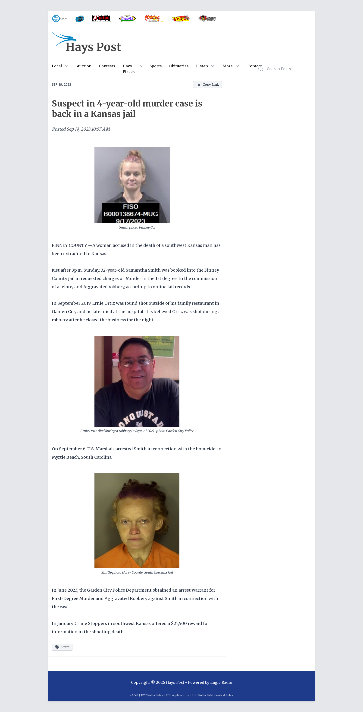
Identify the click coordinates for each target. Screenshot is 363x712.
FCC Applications (177, 695)
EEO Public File (202, 695)
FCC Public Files (152, 695)
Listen (202, 66)
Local (57, 66)
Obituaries (179, 66)
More (228, 66)
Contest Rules (223, 695)
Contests (107, 66)
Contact (254, 66)
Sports (156, 66)
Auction (84, 66)
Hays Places (129, 69)
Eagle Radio (221, 682)
